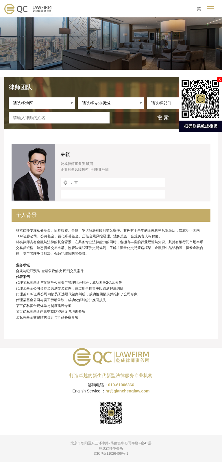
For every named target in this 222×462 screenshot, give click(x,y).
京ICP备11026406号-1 (111, 454)
